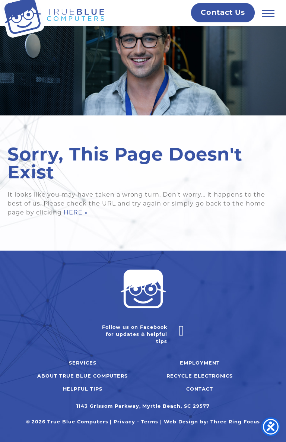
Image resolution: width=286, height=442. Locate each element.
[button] (268, 13)
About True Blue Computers (82, 376)
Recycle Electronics (199, 376)
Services (82, 363)
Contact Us (223, 12)
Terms (149, 421)
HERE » (76, 212)
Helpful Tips (83, 389)
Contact (199, 389)
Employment (200, 363)
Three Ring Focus (235, 421)
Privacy (124, 421)
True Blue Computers (52, 19)
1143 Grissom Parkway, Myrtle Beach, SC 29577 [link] (142, 406)
